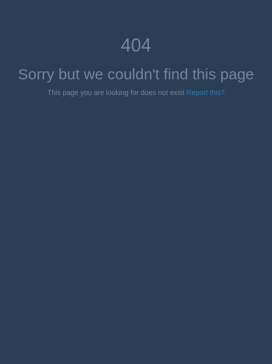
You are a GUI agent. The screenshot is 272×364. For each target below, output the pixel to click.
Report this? (205, 92)
